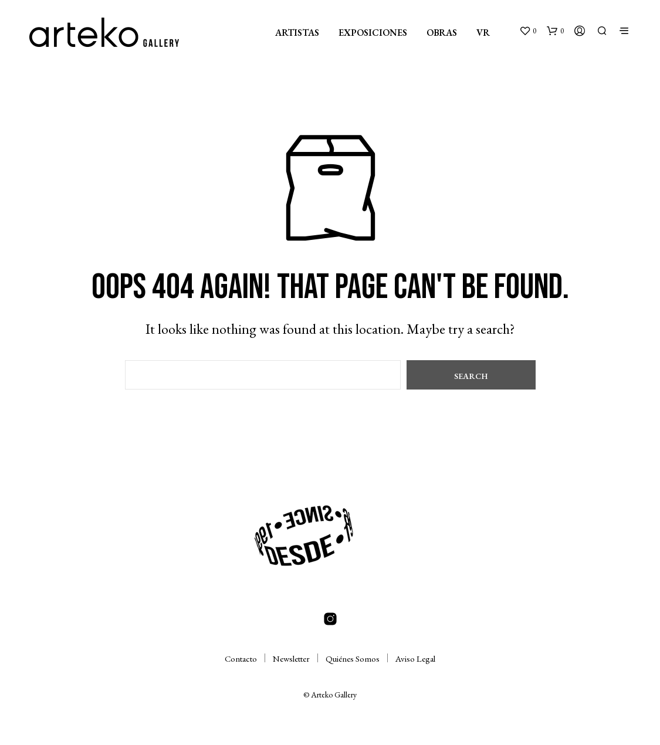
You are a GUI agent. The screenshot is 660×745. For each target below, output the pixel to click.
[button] (527, 31)
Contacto (241, 658)
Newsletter (291, 658)
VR (483, 32)
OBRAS (442, 32)
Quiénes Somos (353, 658)
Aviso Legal (415, 658)
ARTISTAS (297, 32)
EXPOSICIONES (373, 32)
